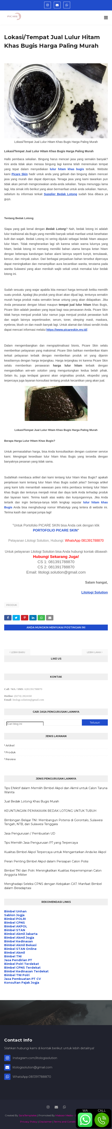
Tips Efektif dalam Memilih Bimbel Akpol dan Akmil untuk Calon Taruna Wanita (55, 790)
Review (11, 759)
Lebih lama (94, 652)
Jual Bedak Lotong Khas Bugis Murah (31, 801)
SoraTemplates (28, 1115)
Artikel (10, 745)
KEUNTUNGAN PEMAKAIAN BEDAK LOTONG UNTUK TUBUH (50, 811)
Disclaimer (45, 1121)
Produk (11, 605)
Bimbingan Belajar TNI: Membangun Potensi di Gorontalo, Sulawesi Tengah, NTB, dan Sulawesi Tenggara (53, 822)
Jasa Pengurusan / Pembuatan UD (29, 833)
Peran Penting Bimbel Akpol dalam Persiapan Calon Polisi (46, 861)
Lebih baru (18, 652)
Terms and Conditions (67, 1121)
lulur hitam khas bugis (67, 169)
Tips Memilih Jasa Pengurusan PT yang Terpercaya (41, 843)
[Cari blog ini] (25, 724)
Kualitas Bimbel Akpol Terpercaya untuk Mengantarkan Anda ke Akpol (55, 852)
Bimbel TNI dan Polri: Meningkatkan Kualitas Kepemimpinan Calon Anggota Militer (53, 873)
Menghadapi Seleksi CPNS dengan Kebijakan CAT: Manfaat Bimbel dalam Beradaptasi (53, 886)
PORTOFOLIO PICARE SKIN (55, 530)
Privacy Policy (28, 1121)
